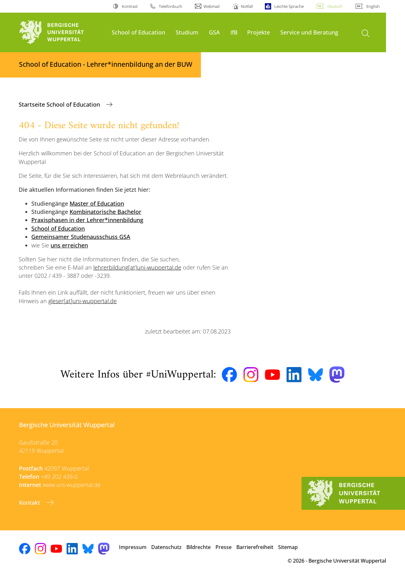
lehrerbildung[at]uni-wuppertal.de (137, 267)
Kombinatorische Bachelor (105, 211)
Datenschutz (166, 547)
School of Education (138, 32)
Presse (223, 547)
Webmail (211, 6)
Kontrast (130, 6)
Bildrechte (198, 547)
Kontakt (30, 502)
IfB (234, 32)
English (373, 6)
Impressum (132, 547)
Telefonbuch (170, 6)
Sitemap (288, 547)
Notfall (247, 6)
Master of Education (97, 203)
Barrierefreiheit (254, 547)
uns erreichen (69, 245)
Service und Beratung (309, 32)
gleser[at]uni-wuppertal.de (82, 301)
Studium (187, 32)
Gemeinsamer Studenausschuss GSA (80, 236)
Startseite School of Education (60, 104)
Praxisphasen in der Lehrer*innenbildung (87, 220)
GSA (214, 32)
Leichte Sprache (289, 6)
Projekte (258, 32)
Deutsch (335, 6)
